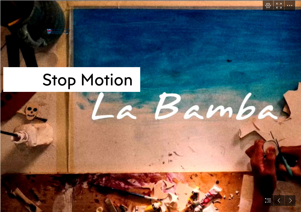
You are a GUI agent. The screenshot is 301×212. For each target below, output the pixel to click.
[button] (268, 5)
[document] (150, 106)
